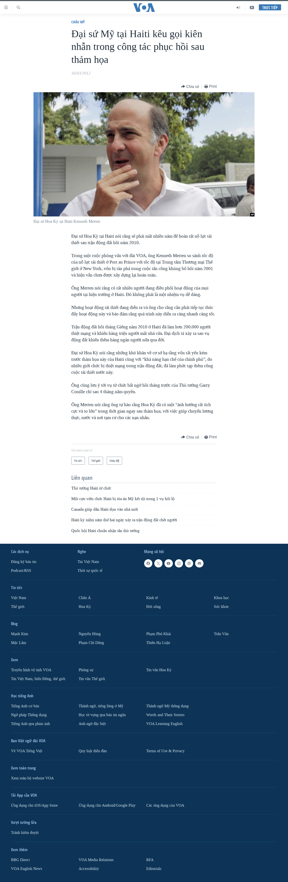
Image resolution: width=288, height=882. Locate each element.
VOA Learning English (164, 723)
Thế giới (17, 606)
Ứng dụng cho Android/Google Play (107, 805)
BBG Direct (20, 859)
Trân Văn (221, 633)
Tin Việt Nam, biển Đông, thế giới (38, 678)
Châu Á (85, 597)
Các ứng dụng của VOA (165, 805)
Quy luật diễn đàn (93, 751)
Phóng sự (86, 669)
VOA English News (26, 868)
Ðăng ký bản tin (23, 561)
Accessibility (89, 868)
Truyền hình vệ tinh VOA (31, 669)
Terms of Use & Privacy (165, 751)
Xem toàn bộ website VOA (32, 778)
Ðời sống (153, 606)
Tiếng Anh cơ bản (25, 706)
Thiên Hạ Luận (158, 642)
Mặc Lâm (18, 642)
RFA (150, 859)
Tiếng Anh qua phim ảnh (30, 723)
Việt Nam (18, 597)
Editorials (153, 868)
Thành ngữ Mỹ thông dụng (167, 706)
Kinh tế (152, 597)
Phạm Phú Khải (158, 633)
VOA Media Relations (96, 859)
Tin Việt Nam (88, 561)
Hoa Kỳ (85, 606)
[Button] (190, 87)
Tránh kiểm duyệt (25, 832)
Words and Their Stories (165, 714)
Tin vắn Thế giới (92, 678)
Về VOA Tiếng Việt (26, 751)
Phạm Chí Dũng (91, 642)
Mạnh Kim (19, 633)
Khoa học (221, 597)
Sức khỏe (221, 606)
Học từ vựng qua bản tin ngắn (102, 714)
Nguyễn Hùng (90, 633)
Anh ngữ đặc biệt (92, 723)
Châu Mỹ (78, 21)
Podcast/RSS (21, 570)
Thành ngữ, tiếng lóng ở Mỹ (101, 706)
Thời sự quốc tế (90, 570)
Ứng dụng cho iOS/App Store (34, 805)
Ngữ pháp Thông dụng (29, 714)
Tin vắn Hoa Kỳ (159, 669)
